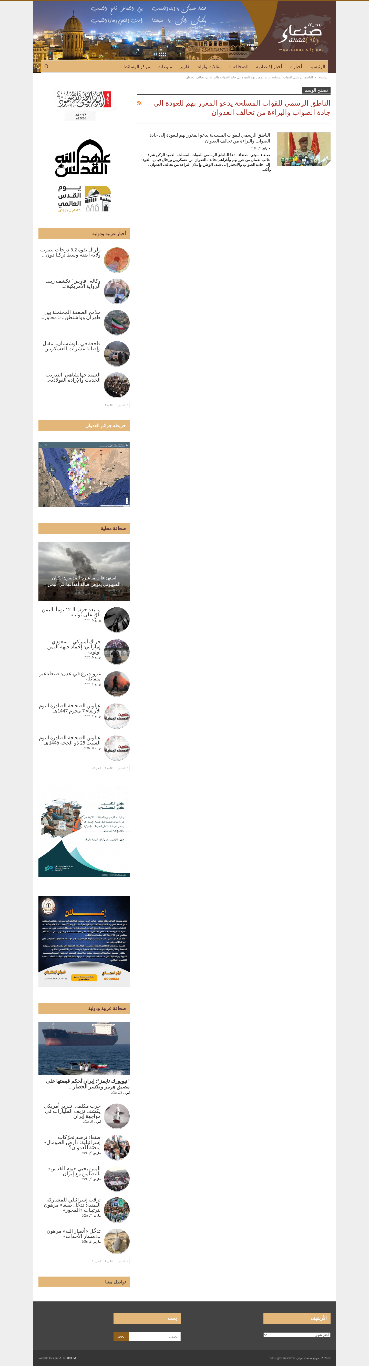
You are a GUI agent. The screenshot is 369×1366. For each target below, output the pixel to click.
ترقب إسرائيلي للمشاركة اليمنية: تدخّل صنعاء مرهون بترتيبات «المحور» (72, 1205)
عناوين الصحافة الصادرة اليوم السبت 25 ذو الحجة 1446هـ (70, 740)
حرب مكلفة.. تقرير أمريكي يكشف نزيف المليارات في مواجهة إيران (72, 1111)
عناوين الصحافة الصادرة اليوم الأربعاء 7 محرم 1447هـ (70, 708)
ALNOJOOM (67, 1358)
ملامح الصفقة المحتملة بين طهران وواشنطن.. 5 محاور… (70, 314)
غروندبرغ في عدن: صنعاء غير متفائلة (70, 676)
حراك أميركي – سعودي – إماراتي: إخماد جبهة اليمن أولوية (74, 646)
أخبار (297, 66)
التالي (109, 404)
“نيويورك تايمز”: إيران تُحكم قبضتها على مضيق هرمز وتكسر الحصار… (88, 1084)
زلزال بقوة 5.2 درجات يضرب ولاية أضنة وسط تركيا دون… (70, 252)
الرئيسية (317, 66)
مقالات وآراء (210, 66)
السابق (123, 404)
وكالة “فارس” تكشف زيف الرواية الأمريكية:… (73, 283)
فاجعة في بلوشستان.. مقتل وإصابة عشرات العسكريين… (71, 346)
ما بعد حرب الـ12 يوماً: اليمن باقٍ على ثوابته (71, 612)
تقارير (185, 66)
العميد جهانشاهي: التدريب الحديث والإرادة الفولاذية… (73, 377)
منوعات (165, 66)
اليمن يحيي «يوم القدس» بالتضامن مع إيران (74, 1171)
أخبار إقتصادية (269, 66)
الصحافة (241, 66)
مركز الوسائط (137, 66)
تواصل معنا (115, 1282)
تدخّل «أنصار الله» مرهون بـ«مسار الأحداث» (74, 1233)
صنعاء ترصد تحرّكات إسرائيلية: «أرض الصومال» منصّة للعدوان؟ (72, 1142)
